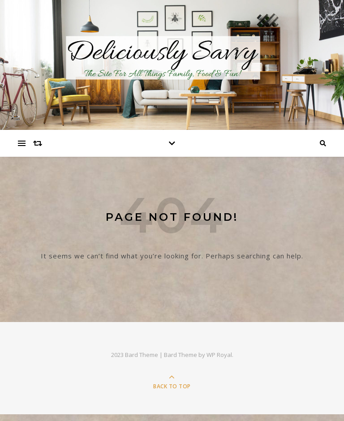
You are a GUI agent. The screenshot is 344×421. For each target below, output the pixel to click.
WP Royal (219, 355)
